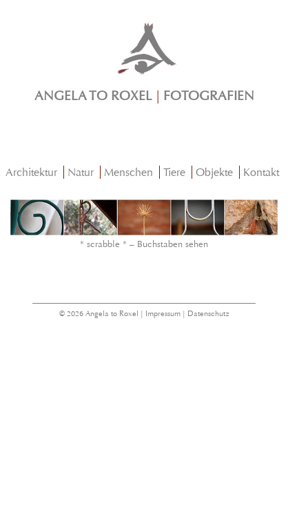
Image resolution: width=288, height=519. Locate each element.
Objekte (214, 172)
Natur (81, 172)
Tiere (174, 172)
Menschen (128, 172)
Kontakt (261, 172)
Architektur (31, 172)
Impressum (163, 313)
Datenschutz (208, 313)
